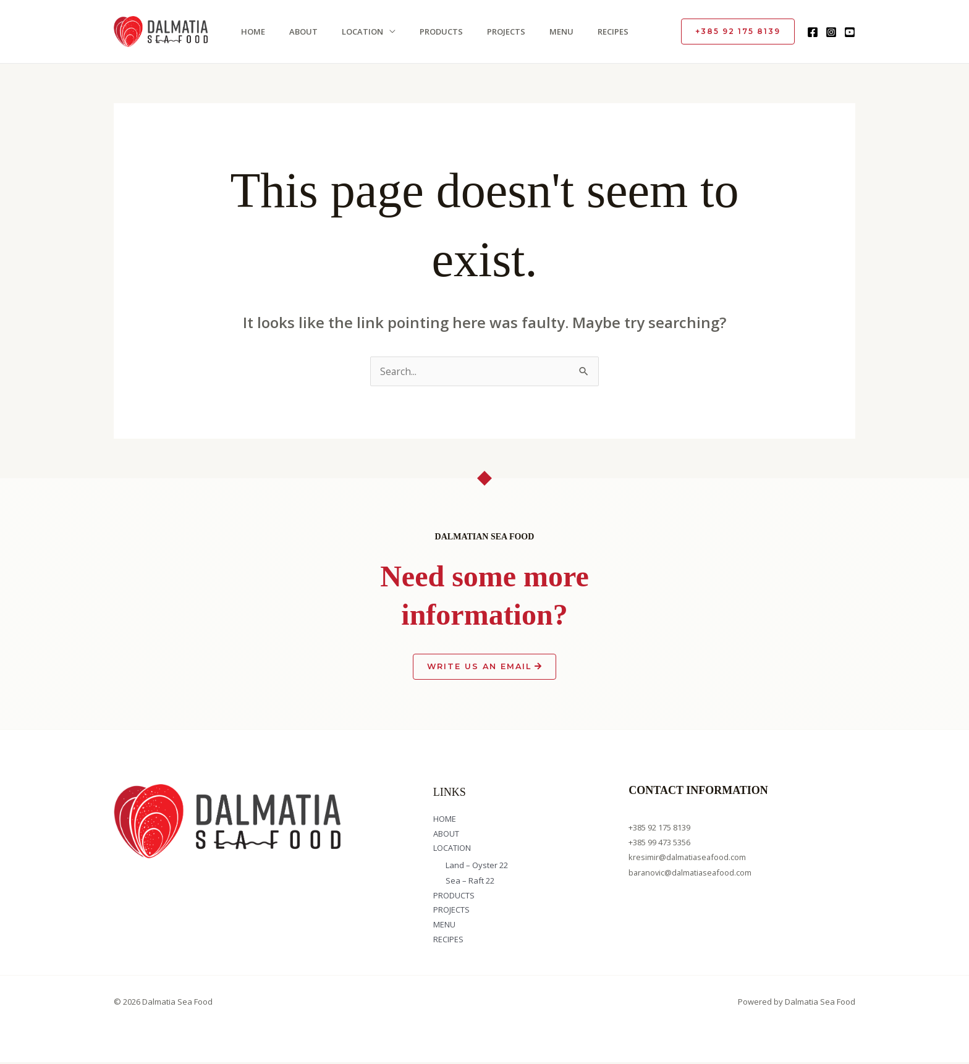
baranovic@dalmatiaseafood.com (692, 873)
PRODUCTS (434, 31)
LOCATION (357, 31)
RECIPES (602, 31)
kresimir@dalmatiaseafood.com (688, 858)
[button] (738, 31)
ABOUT (299, 31)
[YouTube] (849, 32)
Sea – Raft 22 (470, 881)
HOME (250, 31)
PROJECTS (498, 31)
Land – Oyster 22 (477, 866)
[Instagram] (831, 32)
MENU (552, 31)
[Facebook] (812, 32)
